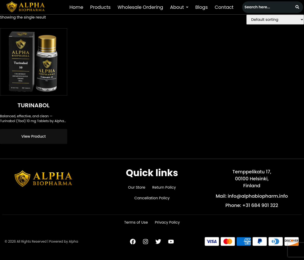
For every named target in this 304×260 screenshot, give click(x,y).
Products (100, 7)
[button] (179, 7)
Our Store (136, 187)
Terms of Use (136, 222)
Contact (224, 7)
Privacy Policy (167, 222)
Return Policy (164, 187)
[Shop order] (275, 20)
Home (76, 7)
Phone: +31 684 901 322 (252, 205)
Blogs (201, 7)
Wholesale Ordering (140, 7)
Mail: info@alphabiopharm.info (252, 196)
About (179, 7)
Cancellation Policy (151, 198)
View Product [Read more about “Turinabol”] (33, 136)
